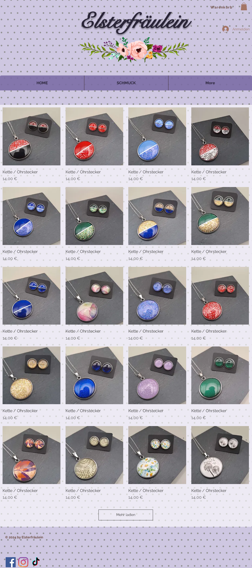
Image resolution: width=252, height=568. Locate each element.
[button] (244, 6)
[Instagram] (23, 562)
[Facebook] (11, 562)
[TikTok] (36, 562)
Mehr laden (125, 515)
